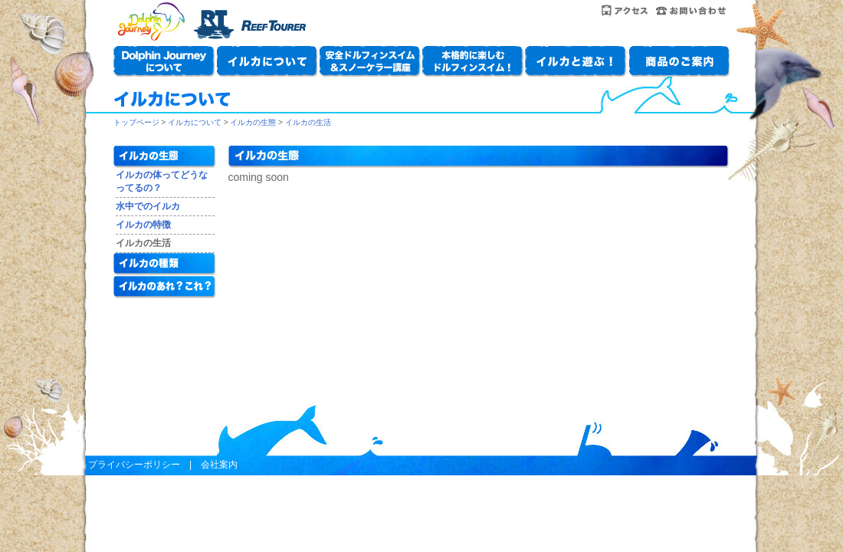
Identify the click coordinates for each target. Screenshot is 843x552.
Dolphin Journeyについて (164, 61)
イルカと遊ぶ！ (575, 61)
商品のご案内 (678, 61)
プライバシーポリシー (134, 464)
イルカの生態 (253, 122)
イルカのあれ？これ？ (165, 287)
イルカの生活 (308, 122)
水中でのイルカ (148, 206)
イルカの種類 (165, 264)
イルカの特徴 (143, 224)
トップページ (136, 122)
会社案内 (219, 464)
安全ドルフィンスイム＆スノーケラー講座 (370, 61)
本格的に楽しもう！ (473, 61)
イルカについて (267, 61)
